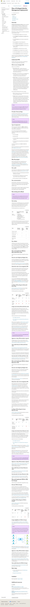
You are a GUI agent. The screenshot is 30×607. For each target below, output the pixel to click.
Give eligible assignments (16, 317)
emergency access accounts (17, 147)
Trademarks (6, 604)
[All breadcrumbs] (12, 6)
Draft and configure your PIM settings (17, 288)
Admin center (27, 3)
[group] (20, 299)
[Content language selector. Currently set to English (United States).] (4, 601)
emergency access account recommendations (21, 157)
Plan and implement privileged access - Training (17, 586)
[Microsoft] (1, 1)
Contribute (14, 603)
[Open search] (26, 1)
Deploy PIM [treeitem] (3, 14)
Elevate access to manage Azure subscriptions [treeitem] (5, 29)
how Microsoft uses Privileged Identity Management (19, 122)
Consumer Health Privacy (22, 603)
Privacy (17, 603)
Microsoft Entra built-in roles (22, 281)
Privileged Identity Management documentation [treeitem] (5, 9)
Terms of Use (2, 604)
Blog (10, 603)
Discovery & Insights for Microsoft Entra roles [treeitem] (5, 27)
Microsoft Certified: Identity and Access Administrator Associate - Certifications (20, 592)
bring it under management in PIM (21, 497)
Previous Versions (7, 603)
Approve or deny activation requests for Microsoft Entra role (20, 463)
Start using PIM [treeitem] (4, 15)
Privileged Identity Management (17, 5)
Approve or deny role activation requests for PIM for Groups (20, 558)
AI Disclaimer (2, 603)
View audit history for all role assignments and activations (19, 347)
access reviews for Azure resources (17, 378)
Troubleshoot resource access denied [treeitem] (5, 32)
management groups (14, 385)
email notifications (17, 451)
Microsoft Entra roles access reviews (20, 263)
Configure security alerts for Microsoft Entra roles (18, 357)
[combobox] (5, 7)
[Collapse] (9, 6)
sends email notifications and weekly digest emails (20, 327)
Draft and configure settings (15, 412)
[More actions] (28, 6)
